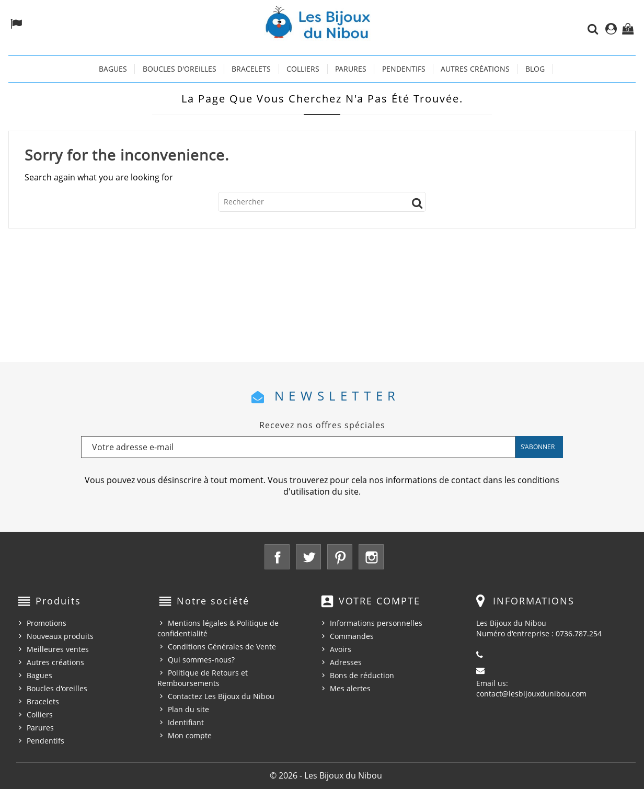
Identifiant (186, 722)
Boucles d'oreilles (179, 69)
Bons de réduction (362, 675)
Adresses (346, 662)
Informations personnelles (376, 623)
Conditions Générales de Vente (222, 646)
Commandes (352, 636)
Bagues (113, 69)
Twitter (308, 557)
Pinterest (340, 557)
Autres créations (475, 69)
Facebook (277, 557)
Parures (350, 69)
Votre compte (379, 600)
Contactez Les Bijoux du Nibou (221, 696)
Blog (535, 69)
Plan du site (188, 709)
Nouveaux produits (60, 636)
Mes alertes (350, 688)
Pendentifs (404, 69)
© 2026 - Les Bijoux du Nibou (326, 775)
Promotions (46, 623)
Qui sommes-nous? (201, 660)
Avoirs (340, 649)
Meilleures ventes (58, 649)
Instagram (371, 557)
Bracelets (251, 69)
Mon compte (190, 735)
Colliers (302, 69)
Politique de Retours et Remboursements (202, 678)
